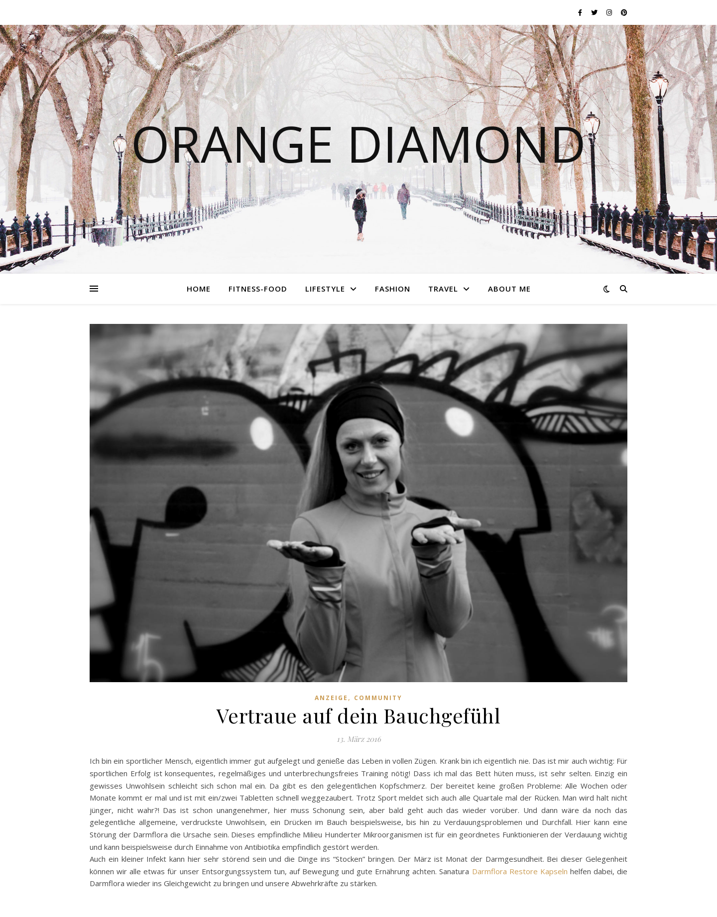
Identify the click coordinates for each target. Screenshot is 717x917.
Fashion (392, 289)
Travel (443, 289)
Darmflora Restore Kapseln (521, 871)
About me (509, 289)
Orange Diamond (358, 143)
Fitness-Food (258, 289)
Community (378, 698)
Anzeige (331, 698)
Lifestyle (325, 289)
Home (199, 289)
